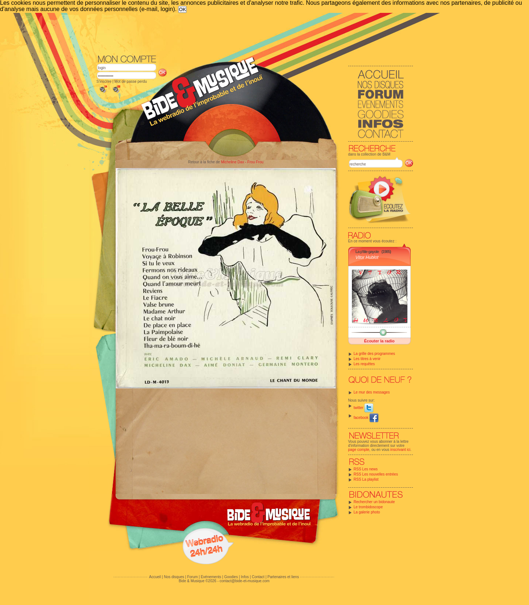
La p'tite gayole (367, 251)
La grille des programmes (374, 354)
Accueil (155, 577)
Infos (245, 577)
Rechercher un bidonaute (374, 502)
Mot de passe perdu (130, 81)
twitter (363, 408)
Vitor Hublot (367, 257)
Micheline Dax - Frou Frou (242, 162)
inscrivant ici (400, 450)
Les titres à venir (367, 359)
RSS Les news (366, 469)
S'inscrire (104, 81)
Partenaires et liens (283, 577)
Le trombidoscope (368, 507)
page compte (359, 450)
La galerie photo (367, 512)
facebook (366, 418)
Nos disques (174, 577)
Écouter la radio (379, 341)
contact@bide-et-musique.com (245, 581)
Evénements (211, 577)
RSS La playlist (366, 479)
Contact (258, 577)
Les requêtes (364, 364)
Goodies (231, 577)
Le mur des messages (372, 392)
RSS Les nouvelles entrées (376, 474)
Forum (192, 577)
